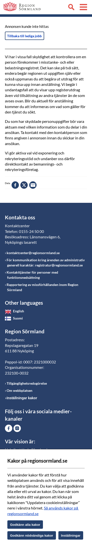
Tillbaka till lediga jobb (24, 36)
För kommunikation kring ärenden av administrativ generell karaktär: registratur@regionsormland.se (46, 262)
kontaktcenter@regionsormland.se (33, 253)
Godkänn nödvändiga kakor (31, 535)
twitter (24, 185)
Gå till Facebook (8, 428)
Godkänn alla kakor (25, 525)
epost (33, 185)
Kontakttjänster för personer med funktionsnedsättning (32, 275)
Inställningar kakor (22, 398)
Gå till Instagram (17, 428)
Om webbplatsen (19, 390)
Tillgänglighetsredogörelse (27, 383)
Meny (83, 8)
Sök (71, 8)
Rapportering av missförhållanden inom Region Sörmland (42, 287)
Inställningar (70, 535)
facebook (15, 185)
